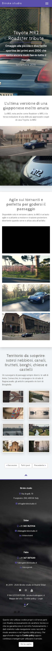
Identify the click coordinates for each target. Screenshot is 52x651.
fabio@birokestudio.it (27, 563)
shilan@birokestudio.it (27, 531)
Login (40, 599)
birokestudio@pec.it (36, 596)
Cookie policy (30, 599)
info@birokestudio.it (27, 504)
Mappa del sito (15, 599)
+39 (27, 526)
